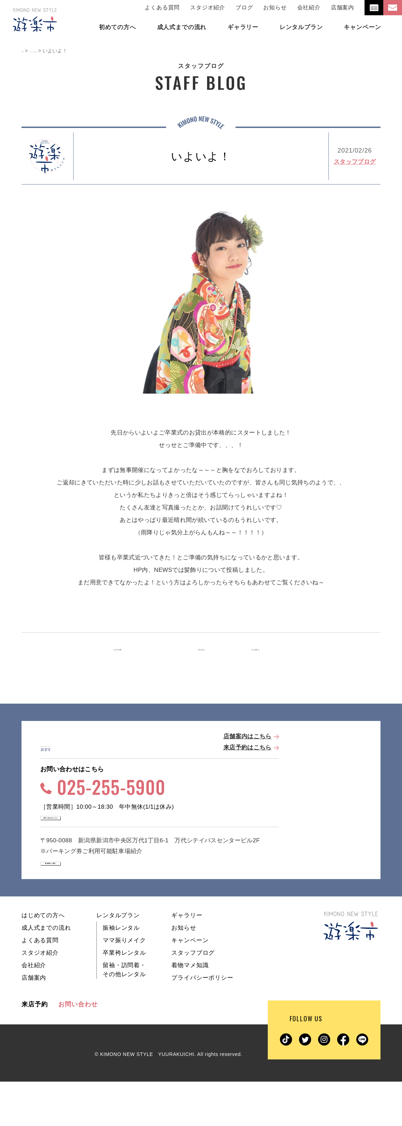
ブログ (244, 7)
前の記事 (135, 649)
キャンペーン (189, 984)
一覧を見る (201, 649)
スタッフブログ (355, 161)
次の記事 (264, 649)
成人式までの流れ (46, 972)
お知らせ (274, 7)
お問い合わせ (77, 1048)
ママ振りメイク (124, 984)
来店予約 (35, 1048)
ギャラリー (186, 959)
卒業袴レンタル (124, 997)
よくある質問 (162, 7)
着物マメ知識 (189, 1009)
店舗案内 (342, 7)
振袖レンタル (121, 972)
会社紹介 (308, 7)
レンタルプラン (118, 959)
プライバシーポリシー (202, 1022)
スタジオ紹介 (207, 7)
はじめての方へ (43, 959)
